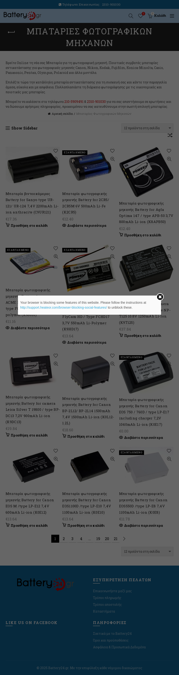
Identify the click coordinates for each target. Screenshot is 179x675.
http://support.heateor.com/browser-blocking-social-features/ (63, 307)
